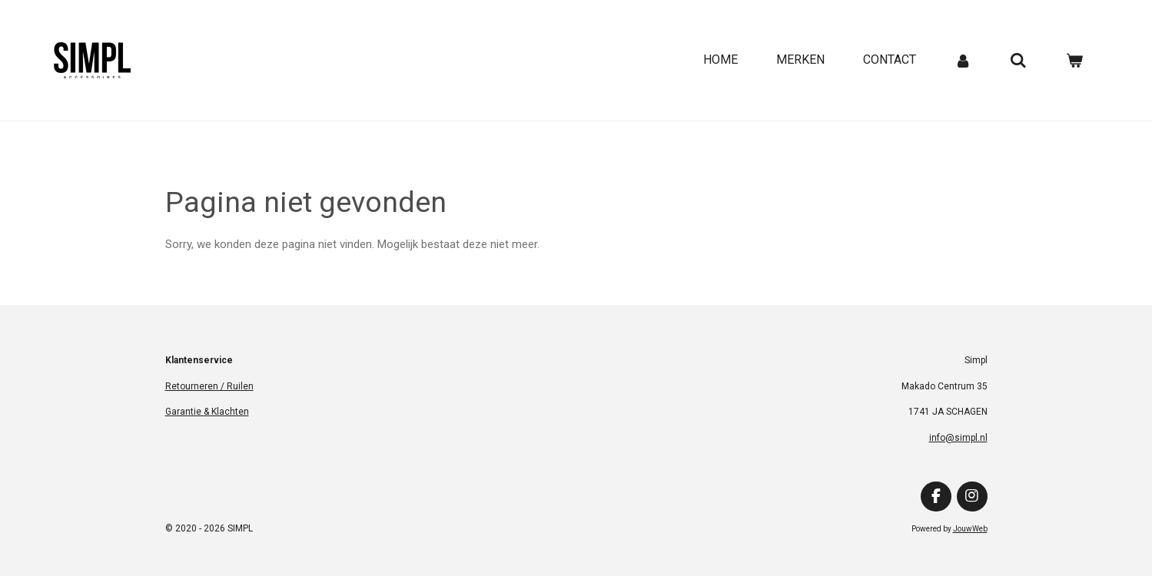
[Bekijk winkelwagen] (1074, 60)
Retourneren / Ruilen (209, 386)
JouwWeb (970, 529)
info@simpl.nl (958, 437)
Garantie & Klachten (207, 411)
